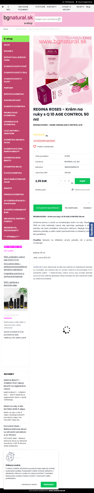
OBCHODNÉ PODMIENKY (23, 8)
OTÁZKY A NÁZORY (66, 8)
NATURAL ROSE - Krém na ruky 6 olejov (47, 325)
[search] (59, 20)
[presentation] (34, 325)
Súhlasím (49, 484)
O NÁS (8, 8)
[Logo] (18, 19)
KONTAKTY (51, 6)
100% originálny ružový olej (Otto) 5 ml (14, 258)
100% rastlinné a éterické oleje (11, 284)
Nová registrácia (85, 2)
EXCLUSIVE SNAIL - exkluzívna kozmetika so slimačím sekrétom (15, 266)
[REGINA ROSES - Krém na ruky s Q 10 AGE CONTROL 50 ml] (62, 70)
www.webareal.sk (57, 490)
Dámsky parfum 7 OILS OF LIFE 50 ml (77, 326)
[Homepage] (3, 7)
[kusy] (65, 181)
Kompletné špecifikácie (47, 207)
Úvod (5, 29)
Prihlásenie (69, 2)
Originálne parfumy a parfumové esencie (14, 275)
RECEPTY (80, 6)
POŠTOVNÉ (40, 6)
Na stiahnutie (71, 207)
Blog (88, 6)
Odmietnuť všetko (29, 484)
